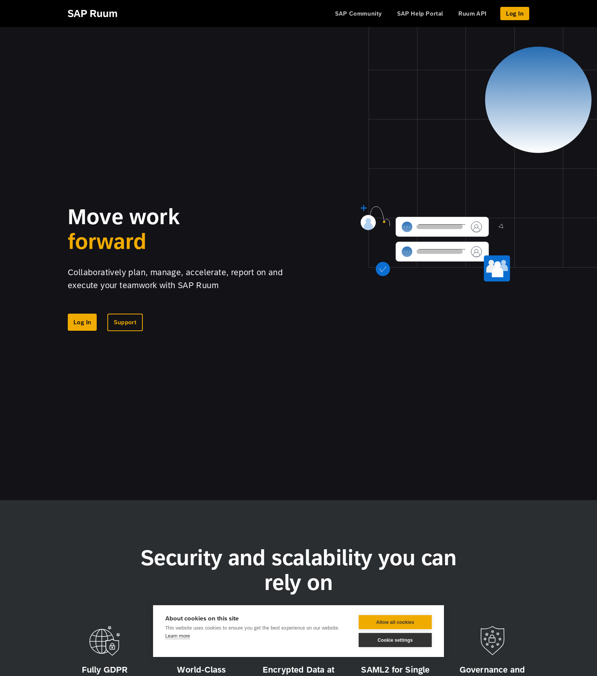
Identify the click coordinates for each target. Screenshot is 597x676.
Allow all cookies (395, 622)
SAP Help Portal (420, 13)
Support (125, 322)
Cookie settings (395, 640)
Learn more (177, 636)
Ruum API (472, 13)
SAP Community (358, 13)
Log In (515, 13)
